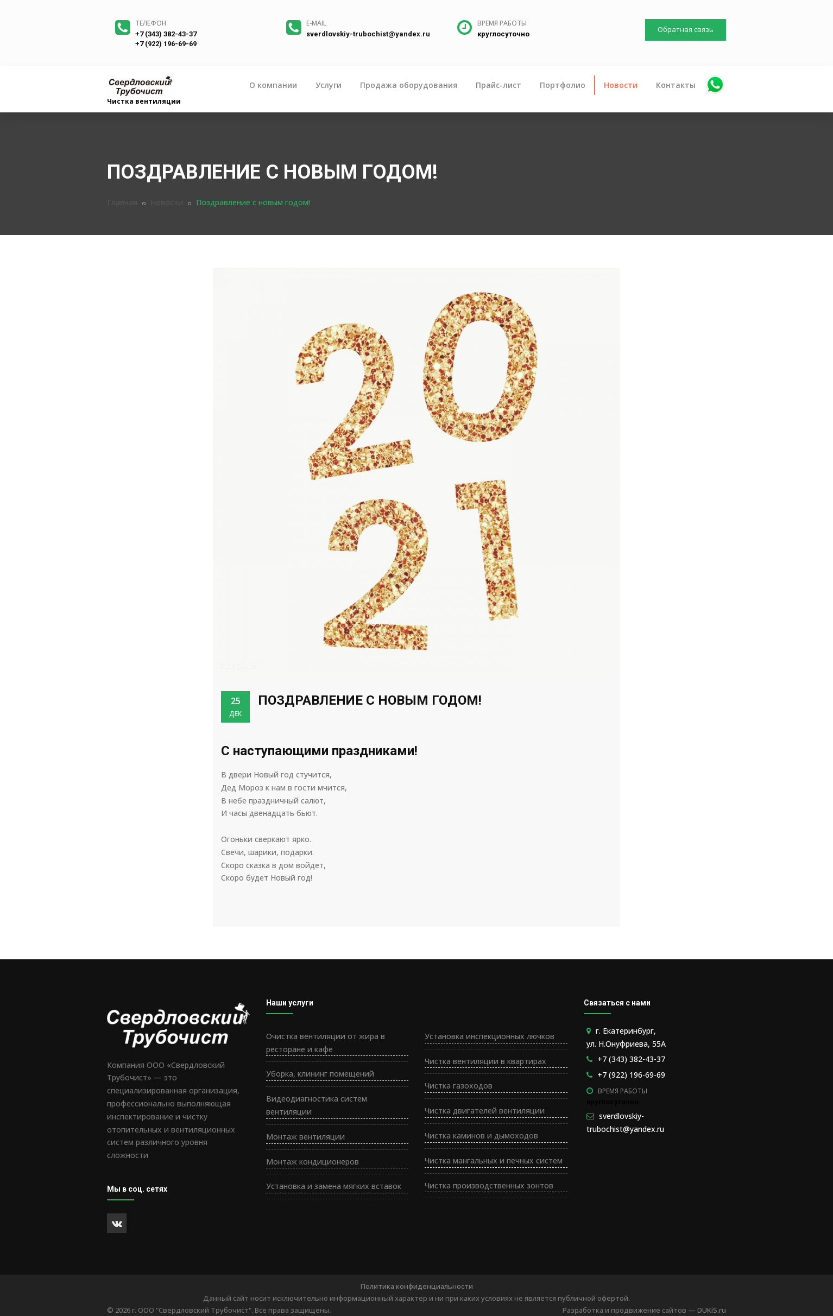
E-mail (316, 23)
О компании (273, 85)
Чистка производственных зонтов (489, 1185)
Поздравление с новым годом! (370, 700)
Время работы (502, 23)
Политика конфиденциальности (417, 1286)
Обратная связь (686, 29)
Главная (122, 202)
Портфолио (562, 85)
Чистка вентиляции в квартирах (485, 1061)
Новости (621, 85)
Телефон (150, 23)
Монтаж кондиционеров (312, 1161)
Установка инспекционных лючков (489, 1036)
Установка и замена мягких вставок (333, 1186)
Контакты (676, 85)
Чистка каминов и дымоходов (481, 1135)
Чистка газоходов (459, 1085)
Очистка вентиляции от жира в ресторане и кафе (325, 1042)
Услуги (328, 85)
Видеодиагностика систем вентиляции (316, 1105)
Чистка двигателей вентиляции (485, 1110)
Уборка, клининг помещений (320, 1073)
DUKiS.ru (711, 1310)
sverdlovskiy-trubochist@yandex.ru (368, 34)
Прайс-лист (498, 85)
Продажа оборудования (408, 85)
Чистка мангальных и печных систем (494, 1160)
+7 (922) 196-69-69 (166, 44)
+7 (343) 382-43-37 (166, 34)
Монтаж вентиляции (305, 1136)
